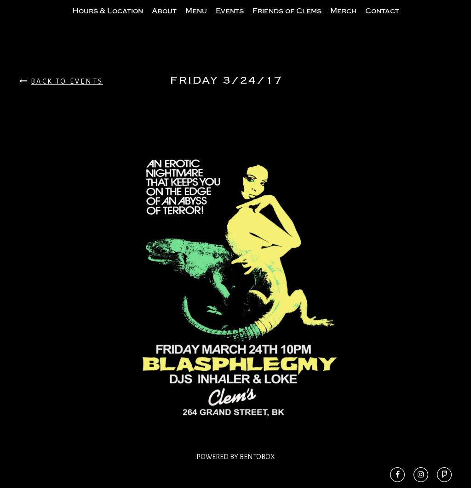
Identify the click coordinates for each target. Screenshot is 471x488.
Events (230, 20)
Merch (343, 20)
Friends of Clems (287, 20)
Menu (196, 20)
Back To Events (61, 99)
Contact (382, 20)
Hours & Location (107, 20)
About (164, 20)
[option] (235, 303)
